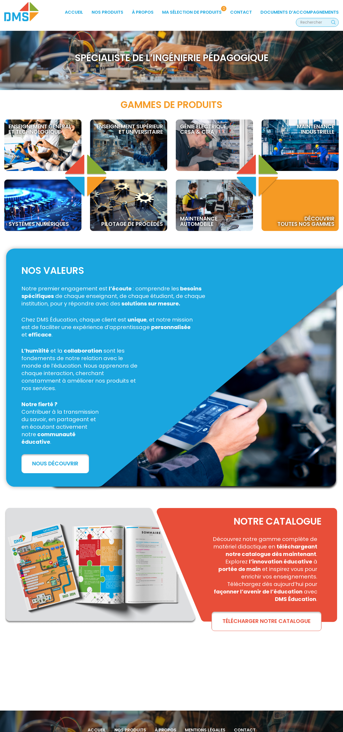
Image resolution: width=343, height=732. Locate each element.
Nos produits (107, 12)
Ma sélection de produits (192, 12)
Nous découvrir (55, 463)
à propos (143, 12)
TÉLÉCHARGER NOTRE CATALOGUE (266, 621)
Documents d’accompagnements (299, 12)
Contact (241, 12)
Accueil (74, 12)
